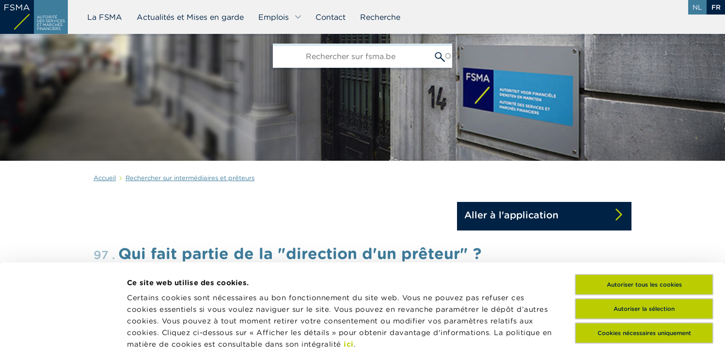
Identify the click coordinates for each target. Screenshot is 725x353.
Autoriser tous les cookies (644, 196)
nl (697, 7)
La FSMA (104, 17)
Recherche (380, 17)
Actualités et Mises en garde (190, 17)
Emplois (280, 17)
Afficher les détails (472, 333)
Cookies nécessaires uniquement (644, 245)
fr (716, 7)
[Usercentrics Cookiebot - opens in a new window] (62, 334)
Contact (330, 17)
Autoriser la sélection (644, 221)
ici (349, 256)
